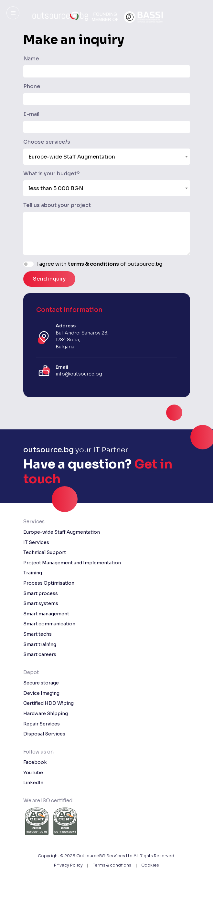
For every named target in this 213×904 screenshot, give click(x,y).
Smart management (46, 614)
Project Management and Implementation (72, 563)
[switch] (28, 264)
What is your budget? (51, 173)
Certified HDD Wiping (48, 703)
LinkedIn (33, 783)
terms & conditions (93, 264)
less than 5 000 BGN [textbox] (55, 188)
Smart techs (37, 634)
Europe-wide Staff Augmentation (61, 532)
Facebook (35, 762)
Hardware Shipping (45, 713)
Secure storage (41, 683)
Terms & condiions (112, 865)
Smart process (40, 593)
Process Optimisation (48, 583)
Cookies (150, 865)
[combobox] (106, 157)
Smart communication (49, 624)
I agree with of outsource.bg (99, 264)
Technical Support (44, 552)
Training (32, 573)
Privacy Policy (68, 865)
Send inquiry (49, 278)
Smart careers (39, 654)
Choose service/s (46, 142)
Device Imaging (41, 693)
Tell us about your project (57, 205)
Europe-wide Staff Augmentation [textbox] (71, 156)
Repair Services (41, 724)
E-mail (31, 114)
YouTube (33, 773)
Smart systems (40, 603)
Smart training (39, 644)
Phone (31, 86)
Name (31, 58)
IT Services (36, 542)
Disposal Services (44, 734)
